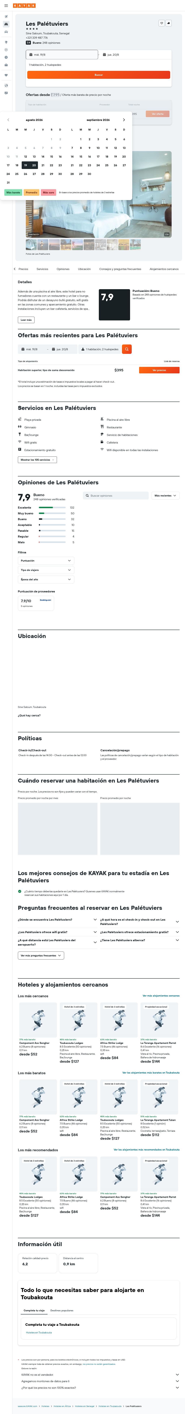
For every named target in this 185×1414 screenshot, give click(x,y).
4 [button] (43, 97)
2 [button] (86, 88)
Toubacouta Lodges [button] (71, 983)
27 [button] (60, 123)
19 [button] (52, 114)
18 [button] (43, 114)
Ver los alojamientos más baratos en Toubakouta (151, 1012)
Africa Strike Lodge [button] (111, 983)
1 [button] (77, 88)
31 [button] (34, 131)
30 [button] (86, 123)
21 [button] (69, 114)
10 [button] (34, 105)
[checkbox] (36, 603)
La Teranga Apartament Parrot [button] (158, 983)
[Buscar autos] (6, 31)
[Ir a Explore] (6, 42)
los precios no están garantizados (99, 1304)
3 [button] (34, 97)
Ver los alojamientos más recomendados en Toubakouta (147, 1089)
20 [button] (60, 114)
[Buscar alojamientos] (6, 24)
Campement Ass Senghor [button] (34, 983)
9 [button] (86, 97)
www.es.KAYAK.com (27, 1346)
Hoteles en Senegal (84, 1346)
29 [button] (77, 123)
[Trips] (6, 75)
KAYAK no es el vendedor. (100, 1314)
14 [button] (69, 105)
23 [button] (86, 114)
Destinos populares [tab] (61, 1250)
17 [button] (34, 114)
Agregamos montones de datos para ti (100, 1321)
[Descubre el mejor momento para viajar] (6, 57)
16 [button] (86, 105)
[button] (6, 6)
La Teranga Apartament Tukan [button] (158, 1060)
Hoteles (45, 1346)
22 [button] (77, 114)
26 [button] (51, 123)
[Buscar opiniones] (119, 495)
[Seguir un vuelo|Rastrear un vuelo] (6, 49)
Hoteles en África (62, 1346)
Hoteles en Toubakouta (39, 1272)
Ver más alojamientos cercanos (161, 935)
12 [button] (52, 105)
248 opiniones (51, 42)
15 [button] (78, 105)
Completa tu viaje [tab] (34, 1250)
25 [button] (43, 123)
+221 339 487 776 (37, 37)
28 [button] (69, 123)
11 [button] (43, 105)
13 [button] (60, 105)
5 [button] (52, 97)
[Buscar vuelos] (6, 16)
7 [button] (69, 97)
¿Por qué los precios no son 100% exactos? (100, 1327)
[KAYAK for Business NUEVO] (6, 64)
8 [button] (78, 97)
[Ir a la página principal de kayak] (24, 5)
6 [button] (60, 97)
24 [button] (34, 123)
